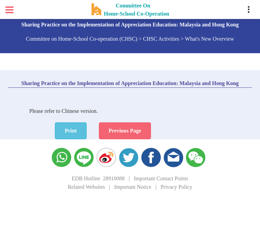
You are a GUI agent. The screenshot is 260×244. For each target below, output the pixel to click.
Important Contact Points (161, 178)
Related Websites (86, 187)
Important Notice (132, 187)
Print (71, 131)
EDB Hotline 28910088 (98, 178)
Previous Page (125, 131)
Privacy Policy (176, 187)
